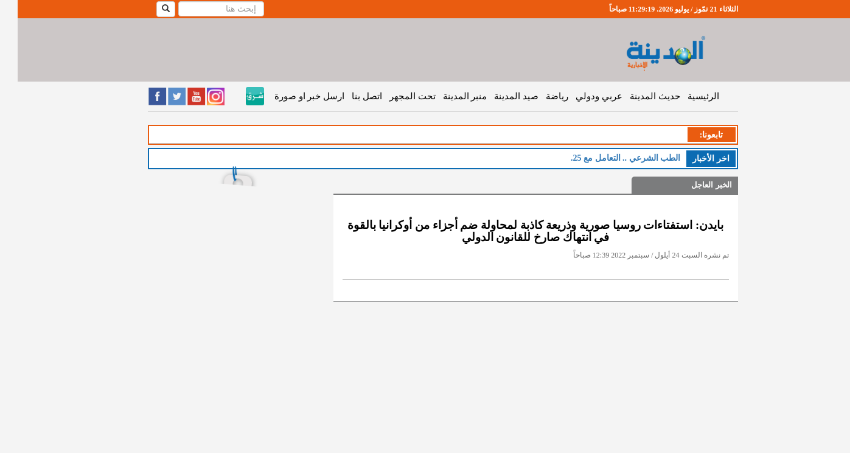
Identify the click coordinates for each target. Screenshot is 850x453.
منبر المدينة (447, 96)
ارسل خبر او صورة (292, 96)
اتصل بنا (349, 96)
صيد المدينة (498, 96)
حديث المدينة (637, 96)
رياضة (539, 96)
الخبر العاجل (694, 184)
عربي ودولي (581, 96)
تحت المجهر (395, 96)
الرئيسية (686, 96)
